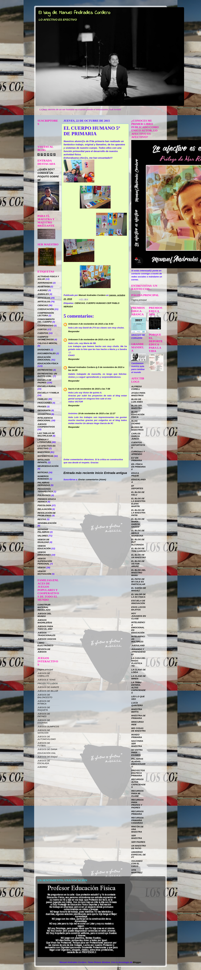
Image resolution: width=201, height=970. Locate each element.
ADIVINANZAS (45, 283)
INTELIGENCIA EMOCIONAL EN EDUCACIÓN (138, 627)
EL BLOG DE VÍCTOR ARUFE (137, 564)
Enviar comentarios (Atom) (92, 479)
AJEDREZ (43, 290)
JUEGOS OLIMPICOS (48, 726)
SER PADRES (138, 842)
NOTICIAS (43, 472)
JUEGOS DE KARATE (48, 687)
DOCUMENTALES (47, 353)
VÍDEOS (42, 567)
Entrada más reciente (78, 473)
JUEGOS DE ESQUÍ (47, 757)
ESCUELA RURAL (47, 386)
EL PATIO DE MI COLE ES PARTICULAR (138, 581)
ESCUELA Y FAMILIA (48, 393)
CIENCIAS (80, 303)
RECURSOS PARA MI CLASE (137, 793)
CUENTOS (43, 333)
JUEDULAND (138, 645)
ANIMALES (43, 294)
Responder (74, 331)
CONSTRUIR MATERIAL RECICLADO (44, 607)
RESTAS (42, 519)
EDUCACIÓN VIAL (47, 753)
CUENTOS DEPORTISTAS (138, 445)
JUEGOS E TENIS (46, 680)
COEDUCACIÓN (46, 309)
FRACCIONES (45, 403)
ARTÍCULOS (44, 301)
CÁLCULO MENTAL (48, 343)
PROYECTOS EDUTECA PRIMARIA (138, 773)
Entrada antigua (115, 473)
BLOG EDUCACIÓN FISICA (137, 414)
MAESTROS (44, 452)
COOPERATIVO (45, 325)
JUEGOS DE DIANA (47, 749)
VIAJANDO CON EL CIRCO (136, 863)
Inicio (99, 473)
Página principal (45, 669)
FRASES (42, 406)
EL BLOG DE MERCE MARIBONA (137, 533)
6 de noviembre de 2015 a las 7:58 (92, 389)
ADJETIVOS (44, 286)
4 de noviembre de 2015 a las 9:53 (95, 324)
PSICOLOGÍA (44, 505)
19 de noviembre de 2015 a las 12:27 (96, 413)
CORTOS (42, 329)
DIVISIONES (44, 349)
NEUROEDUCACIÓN (48, 466)
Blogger (137, 962)
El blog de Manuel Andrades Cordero (74, 12)
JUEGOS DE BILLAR (48, 691)
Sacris (71, 389)
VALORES (43, 536)
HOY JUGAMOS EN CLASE (138, 616)
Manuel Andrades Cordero (81, 367)
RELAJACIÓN (45, 509)
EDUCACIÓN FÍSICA (48, 363)
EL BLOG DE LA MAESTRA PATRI (138, 513)
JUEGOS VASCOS (47, 639)
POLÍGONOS (44, 495)
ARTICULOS (44, 298)
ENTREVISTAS (45, 370)
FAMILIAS (43, 399)
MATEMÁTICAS (45, 456)
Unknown (73, 324)
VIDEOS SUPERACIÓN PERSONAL (45, 561)
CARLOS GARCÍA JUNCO (135, 436)
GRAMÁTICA (44, 414)
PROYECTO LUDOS (48, 683)
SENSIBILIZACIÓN (47, 523)
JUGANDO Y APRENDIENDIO (138, 652)
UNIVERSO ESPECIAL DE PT (138, 854)
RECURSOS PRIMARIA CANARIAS (137, 820)
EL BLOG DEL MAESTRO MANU (138, 572)
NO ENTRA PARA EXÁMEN (137, 752)
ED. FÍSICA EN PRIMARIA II (138, 467)
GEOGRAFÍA (44, 410)
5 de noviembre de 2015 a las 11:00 (96, 339)
